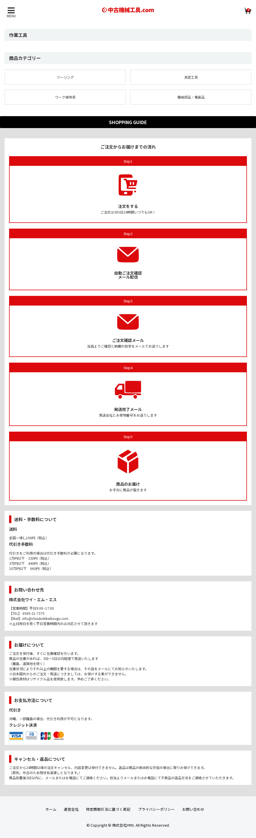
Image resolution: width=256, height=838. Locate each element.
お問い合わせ (193, 809)
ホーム (50, 809)
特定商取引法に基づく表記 (108, 809)
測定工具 (191, 77)
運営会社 (71, 809)
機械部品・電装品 (191, 97)
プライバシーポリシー (156, 809)
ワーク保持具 (65, 97)
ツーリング (65, 77)
